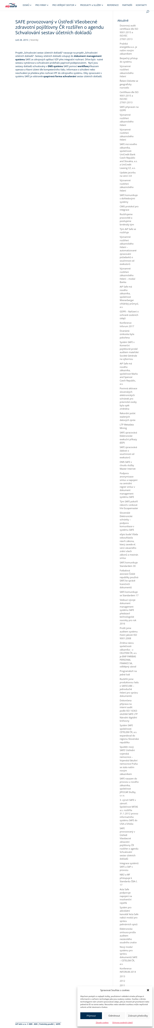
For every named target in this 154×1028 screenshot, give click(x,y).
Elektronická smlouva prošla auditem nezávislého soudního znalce (128, 935)
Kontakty (141, 5)
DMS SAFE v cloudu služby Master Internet (128, 465)
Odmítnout (114, 1015)
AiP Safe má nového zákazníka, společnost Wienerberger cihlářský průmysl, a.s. (129, 296)
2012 (122, 980)
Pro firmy (40, 5)
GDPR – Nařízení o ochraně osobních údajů (129, 315)
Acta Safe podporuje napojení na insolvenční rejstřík (126, 896)
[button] (147, 990)
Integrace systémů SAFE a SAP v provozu (129, 867)
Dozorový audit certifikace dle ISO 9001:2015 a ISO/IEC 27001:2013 (129, 32)
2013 (122, 976)
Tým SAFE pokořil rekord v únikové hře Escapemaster (129, 505)
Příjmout (91, 1015)
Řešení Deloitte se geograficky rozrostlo (129, 84)
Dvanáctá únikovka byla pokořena (127, 334)
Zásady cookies (102, 1022)
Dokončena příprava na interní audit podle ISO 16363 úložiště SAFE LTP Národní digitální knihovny (129, 710)
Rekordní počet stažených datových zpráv (128, 417)
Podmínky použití (46, 1024)
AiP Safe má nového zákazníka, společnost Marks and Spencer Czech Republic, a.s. (129, 373)
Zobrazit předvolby (138, 1015)
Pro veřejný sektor (63, 5)
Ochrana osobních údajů (122, 1022)
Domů (26, 5)
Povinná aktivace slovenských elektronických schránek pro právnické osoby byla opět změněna (128, 398)
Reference (113, 5)
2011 (122, 985)
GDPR (58, 1024)
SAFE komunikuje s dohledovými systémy (129, 198)
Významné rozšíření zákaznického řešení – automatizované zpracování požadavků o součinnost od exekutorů (128, 250)
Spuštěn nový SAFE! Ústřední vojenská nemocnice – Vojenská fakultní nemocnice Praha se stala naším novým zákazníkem (129, 760)
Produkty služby (90, 5)
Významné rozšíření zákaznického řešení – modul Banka (127, 275)
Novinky (34, 39)
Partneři (127, 5)
